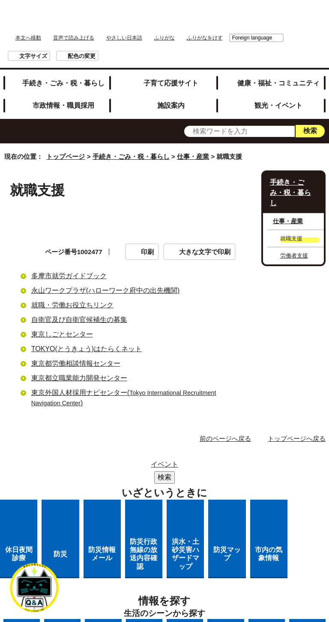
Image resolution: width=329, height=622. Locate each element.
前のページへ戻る (225, 438)
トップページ (65, 156)
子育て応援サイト (171, 83)
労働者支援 (294, 255)
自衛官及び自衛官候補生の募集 (79, 319)
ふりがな (164, 38)
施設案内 (171, 105)
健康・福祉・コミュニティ (278, 83)
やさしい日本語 (124, 38)
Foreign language (204, 38)
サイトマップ (149, 466)
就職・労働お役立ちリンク (72, 305)
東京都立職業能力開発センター (79, 378)
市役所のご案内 (172, 478)
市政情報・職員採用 (63, 105)
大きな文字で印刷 (204, 251)
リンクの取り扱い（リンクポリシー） (172, 489)
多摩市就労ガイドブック (69, 275)
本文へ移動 (28, 38)
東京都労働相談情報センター (75, 363)
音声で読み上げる (73, 38)
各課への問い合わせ (129, 511)
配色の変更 (82, 56)
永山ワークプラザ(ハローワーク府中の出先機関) (105, 290)
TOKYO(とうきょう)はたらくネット (86, 348)
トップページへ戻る (297, 438)
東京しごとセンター (62, 334)
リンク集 (201, 466)
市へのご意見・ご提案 (211, 511)
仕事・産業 (193, 156)
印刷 (147, 251)
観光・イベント (278, 105)
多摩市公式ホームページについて (172, 500)
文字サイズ (33, 56)
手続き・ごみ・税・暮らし (63, 83)
